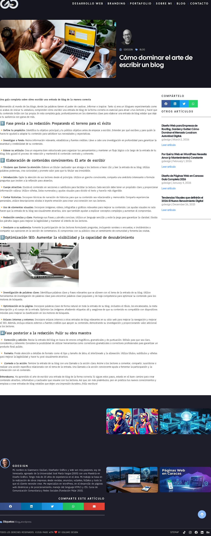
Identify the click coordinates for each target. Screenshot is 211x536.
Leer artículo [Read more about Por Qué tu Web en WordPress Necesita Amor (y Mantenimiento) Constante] (169, 167)
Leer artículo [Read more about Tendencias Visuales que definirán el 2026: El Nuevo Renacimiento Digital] (169, 210)
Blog (142, 49)
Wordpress (26, 521)
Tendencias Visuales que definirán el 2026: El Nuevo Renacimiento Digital (182, 199)
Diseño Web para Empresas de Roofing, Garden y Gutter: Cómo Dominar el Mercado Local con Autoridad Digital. (180, 131)
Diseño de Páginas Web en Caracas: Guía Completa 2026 (183, 177)
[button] (166, 103)
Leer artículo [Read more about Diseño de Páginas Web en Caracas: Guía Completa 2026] (169, 188)
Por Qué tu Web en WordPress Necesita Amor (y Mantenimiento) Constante (184, 156)
